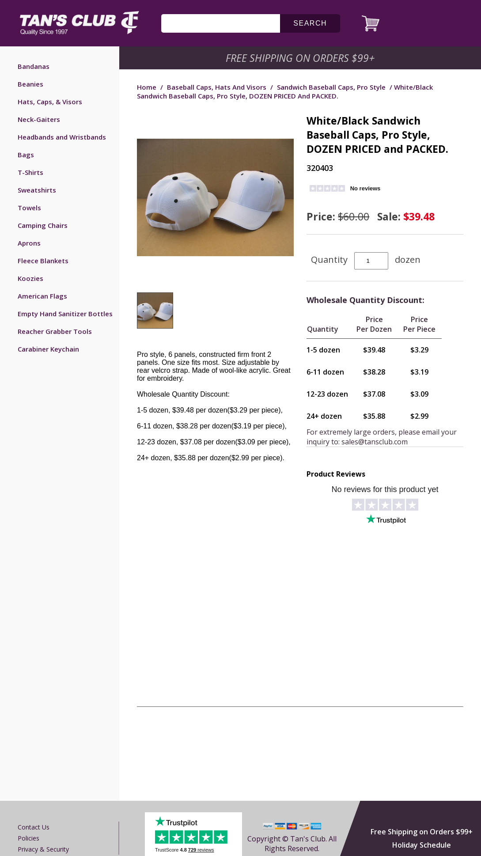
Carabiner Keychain (48, 349)
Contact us (33, 827)
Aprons (29, 243)
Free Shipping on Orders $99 (301, 58)
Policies (28, 838)
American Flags (42, 296)
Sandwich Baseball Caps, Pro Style (331, 87)
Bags (26, 154)
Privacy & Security (43, 849)
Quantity (329, 259)
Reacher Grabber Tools (55, 331)
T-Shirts (30, 172)
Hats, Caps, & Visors (50, 101)
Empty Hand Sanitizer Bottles (65, 313)
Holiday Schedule (421, 845)
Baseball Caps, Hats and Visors (216, 87)
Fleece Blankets (43, 260)
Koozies (30, 278)
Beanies (30, 84)
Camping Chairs (43, 225)
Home (146, 87)
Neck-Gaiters (39, 119)
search (310, 23)
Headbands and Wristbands (62, 137)
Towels (29, 207)
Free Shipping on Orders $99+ (422, 832)
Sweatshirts (37, 190)
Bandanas (33, 66)
